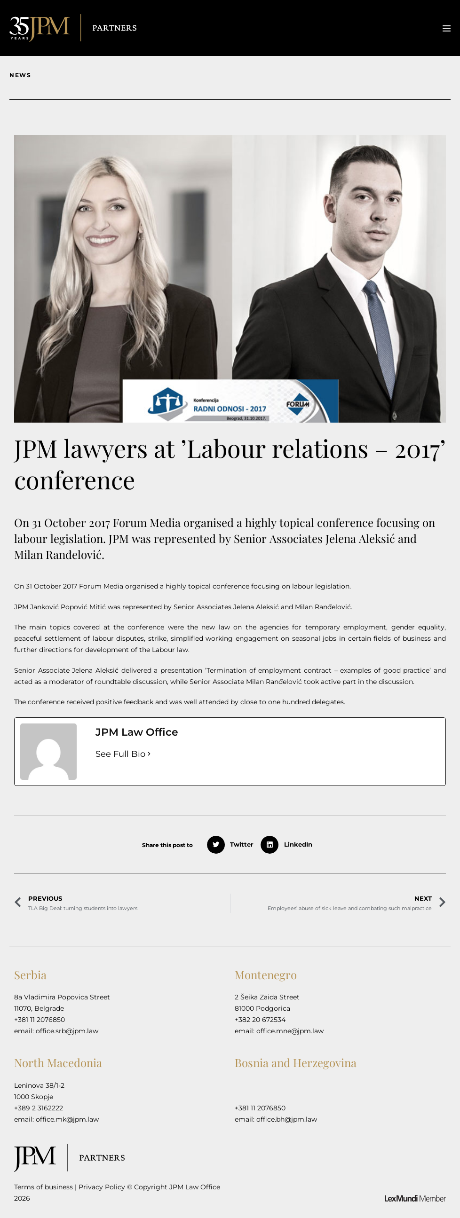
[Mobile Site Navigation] (447, 28)
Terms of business (43, 1187)
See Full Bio (120, 754)
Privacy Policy (102, 1187)
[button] (233, 845)
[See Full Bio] (149, 754)
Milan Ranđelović (323, 607)
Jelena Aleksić (257, 607)
